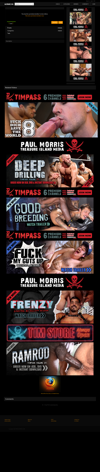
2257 (52, 419)
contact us (76, 419)
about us (30, 419)
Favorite (54, 22)
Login (91, 1)
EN (94, 1)
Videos (58, 4)
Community (85, 4)
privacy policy (8, 421)
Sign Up (88, 1)
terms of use (7, 419)
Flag (60, 22)
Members (76, 4)
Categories (66, 4)
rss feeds (76, 421)
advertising (53, 421)
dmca (29, 421)
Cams (93, 4)
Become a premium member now (34, 16)
